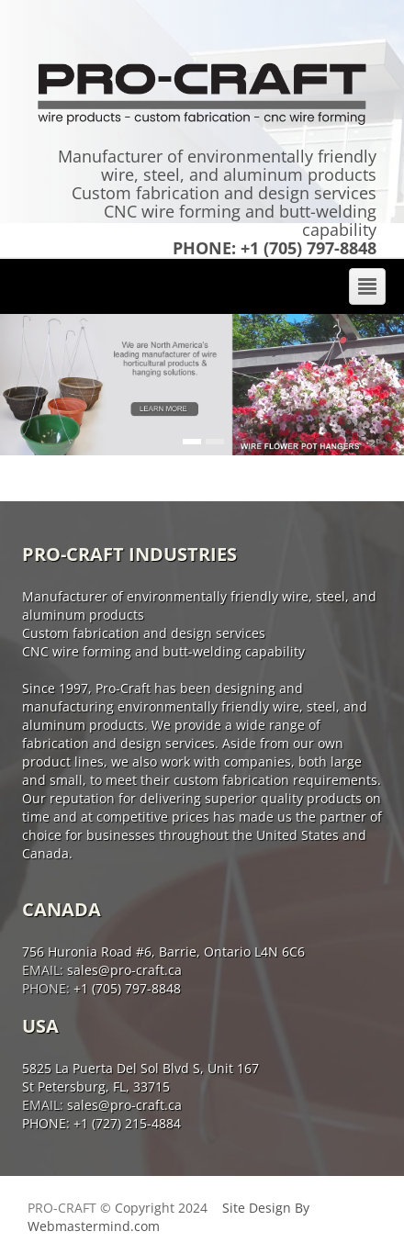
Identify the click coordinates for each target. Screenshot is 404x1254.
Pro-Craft (62, 1207)
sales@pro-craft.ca (122, 970)
